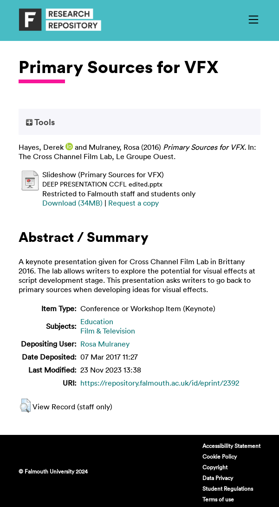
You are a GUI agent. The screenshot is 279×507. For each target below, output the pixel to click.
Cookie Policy (219, 456)
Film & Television (107, 330)
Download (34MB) (72, 202)
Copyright (214, 467)
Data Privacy (217, 478)
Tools (40, 121)
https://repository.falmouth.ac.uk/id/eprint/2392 (159, 382)
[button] (25, 406)
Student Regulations (227, 488)
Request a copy (133, 202)
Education (96, 321)
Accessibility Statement (231, 445)
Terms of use (218, 499)
